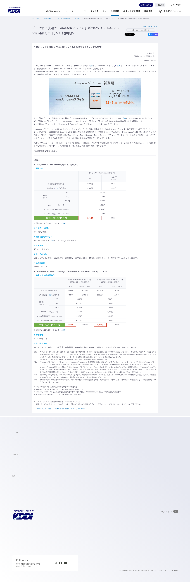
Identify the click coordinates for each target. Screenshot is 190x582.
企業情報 (47, 18)
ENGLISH (160, 5)
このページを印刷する (140, 30)
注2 (117, 66)
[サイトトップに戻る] (14, 10)
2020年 (77, 18)
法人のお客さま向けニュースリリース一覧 (70, 409)
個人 (175, 11)
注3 (56, 188)
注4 (63, 223)
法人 (180, 11)
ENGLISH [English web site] (174, 570)
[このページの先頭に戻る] (169, 511)
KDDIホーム (36, 18)
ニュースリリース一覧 (62, 18)
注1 (91, 66)
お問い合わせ (146, 5)
